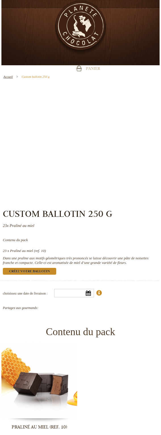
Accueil (8, 76)
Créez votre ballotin (29, 272)
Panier (93, 69)
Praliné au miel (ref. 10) (28, 251)
